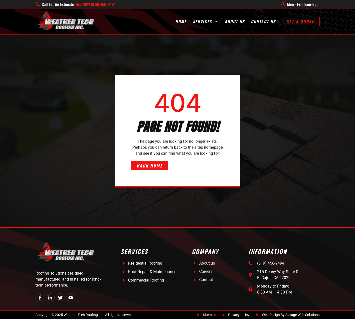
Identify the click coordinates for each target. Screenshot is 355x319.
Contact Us (263, 21)
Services (205, 21)
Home (180, 21)
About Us (235, 21)
